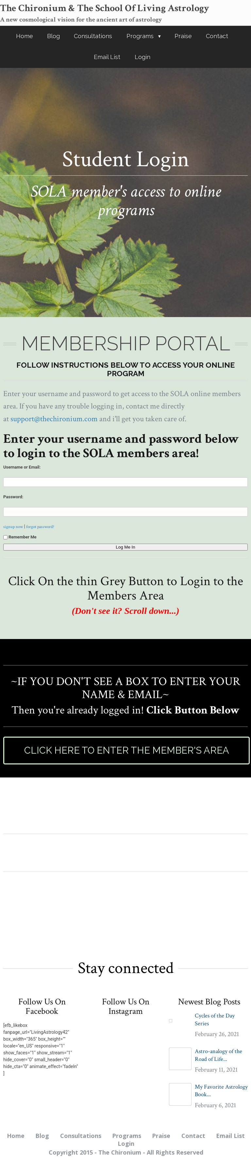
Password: (13, 496)
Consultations (93, 36)
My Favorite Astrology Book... (221, 1090)
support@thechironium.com (54, 419)
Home (24, 36)
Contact (217, 36)
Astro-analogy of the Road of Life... (218, 1055)
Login (142, 57)
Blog (53, 36)
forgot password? (40, 526)
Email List (107, 57)
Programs (140, 36)
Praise (183, 36)
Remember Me (20, 537)
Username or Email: (22, 467)
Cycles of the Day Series (215, 1019)
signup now (13, 526)
